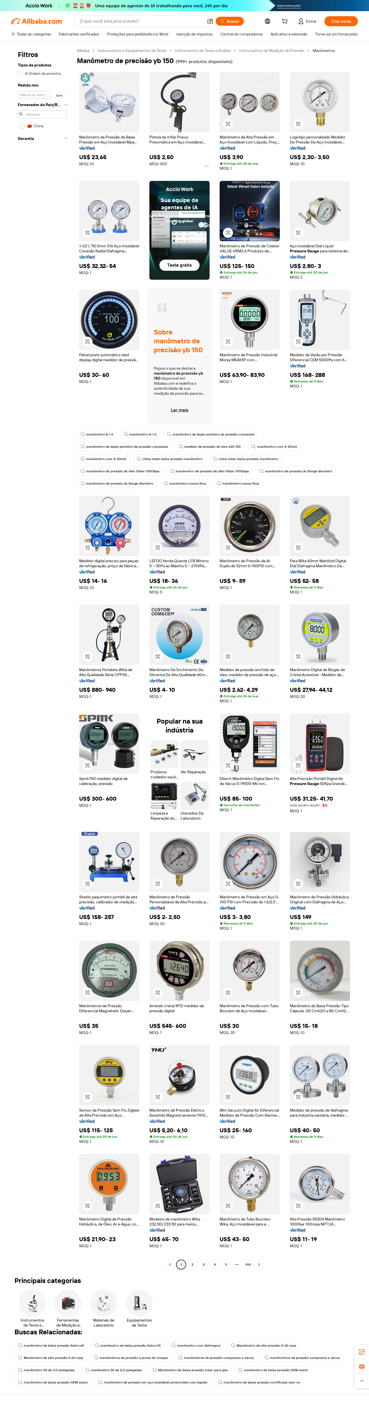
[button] (210, 21)
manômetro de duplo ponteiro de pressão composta (210, 434)
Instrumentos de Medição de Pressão (271, 50)
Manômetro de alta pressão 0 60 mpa (263, 1345)
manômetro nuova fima (185, 483)
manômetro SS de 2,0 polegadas (46, 1370)
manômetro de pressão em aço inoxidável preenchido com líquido (152, 1382)
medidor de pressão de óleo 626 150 (210, 446)
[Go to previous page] (170, 1265)
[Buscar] (230, 21)
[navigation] (42, 658)
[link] (362, 1352)
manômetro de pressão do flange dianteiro (295, 471)
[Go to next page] (259, 1265)
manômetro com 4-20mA (274, 446)
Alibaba (83, 50)
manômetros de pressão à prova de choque (131, 1358)
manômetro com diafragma (195, 1345)
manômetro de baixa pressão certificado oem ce (259, 1382)
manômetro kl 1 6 (97, 434)
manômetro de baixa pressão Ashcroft (51, 1345)
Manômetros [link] (324, 50)
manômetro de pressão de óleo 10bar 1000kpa (120, 471)
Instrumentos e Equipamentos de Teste (132, 50)
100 (248, 1265)
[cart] (285, 22)
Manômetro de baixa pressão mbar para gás (190, 1370)
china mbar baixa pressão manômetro (169, 459)
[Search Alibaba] (141, 21)
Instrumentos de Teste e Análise (203, 50)
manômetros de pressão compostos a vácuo (216, 1358)
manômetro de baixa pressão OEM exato (273, 1370)
